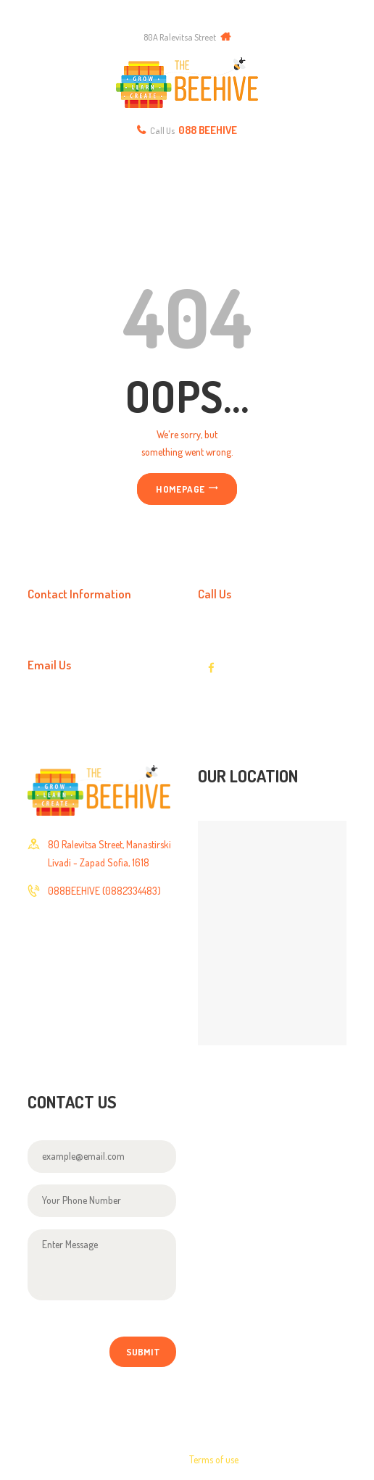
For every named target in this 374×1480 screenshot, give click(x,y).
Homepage (180, 488)
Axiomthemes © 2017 (70, 1459)
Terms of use (213, 1459)
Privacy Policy (285, 1459)
